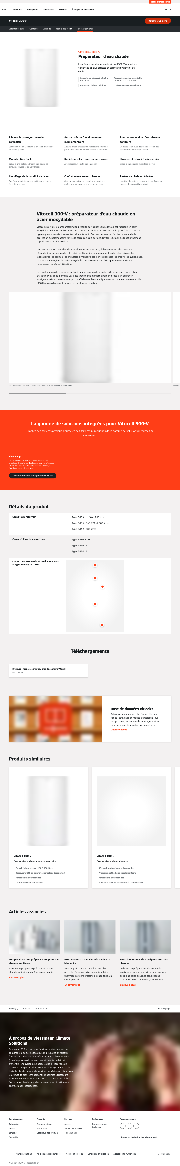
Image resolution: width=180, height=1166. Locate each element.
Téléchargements (85, 29)
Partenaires (48, 9)
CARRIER (35, 1163)
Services (63, 9)
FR (166, 9)
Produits (17, 9)
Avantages (33, 29)
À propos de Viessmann (83, 9)
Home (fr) (13, 1008)
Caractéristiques (16, 29)
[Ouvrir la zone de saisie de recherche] (160, 9)
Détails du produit (63, 29)
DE (170, 9)
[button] (164, 1008)
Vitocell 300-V (41, 1008)
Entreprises (32, 9)
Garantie (47, 29)
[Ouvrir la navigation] (3, 10)
